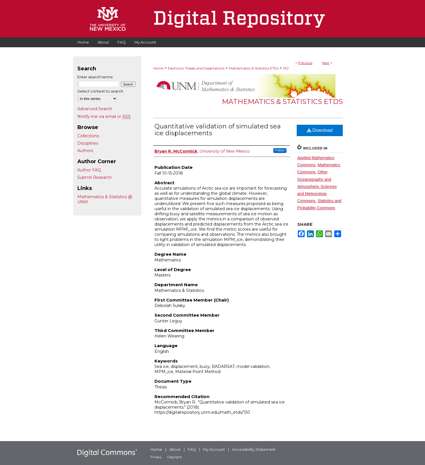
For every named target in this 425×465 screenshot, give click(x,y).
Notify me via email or (104, 116)
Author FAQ (89, 170)
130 (286, 68)
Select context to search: (100, 91)
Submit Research (94, 177)
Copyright (174, 457)
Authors (85, 150)
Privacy (156, 457)
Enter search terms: (95, 77)
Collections (88, 135)
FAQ (192, 449)
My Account (214, 449)
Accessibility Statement (254, 449)
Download (320, 130)
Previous (305, 63)
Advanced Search (94, 108)
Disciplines (87, 143)
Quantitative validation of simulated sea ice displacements (217, 129)
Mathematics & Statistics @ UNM (104, 199)
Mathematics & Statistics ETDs (253, 68)
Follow (279, 150)
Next (325, 63)
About (175, 449)
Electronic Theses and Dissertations (196, 68)
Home (158, 68)
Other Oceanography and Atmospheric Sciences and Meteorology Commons (317, 186)
